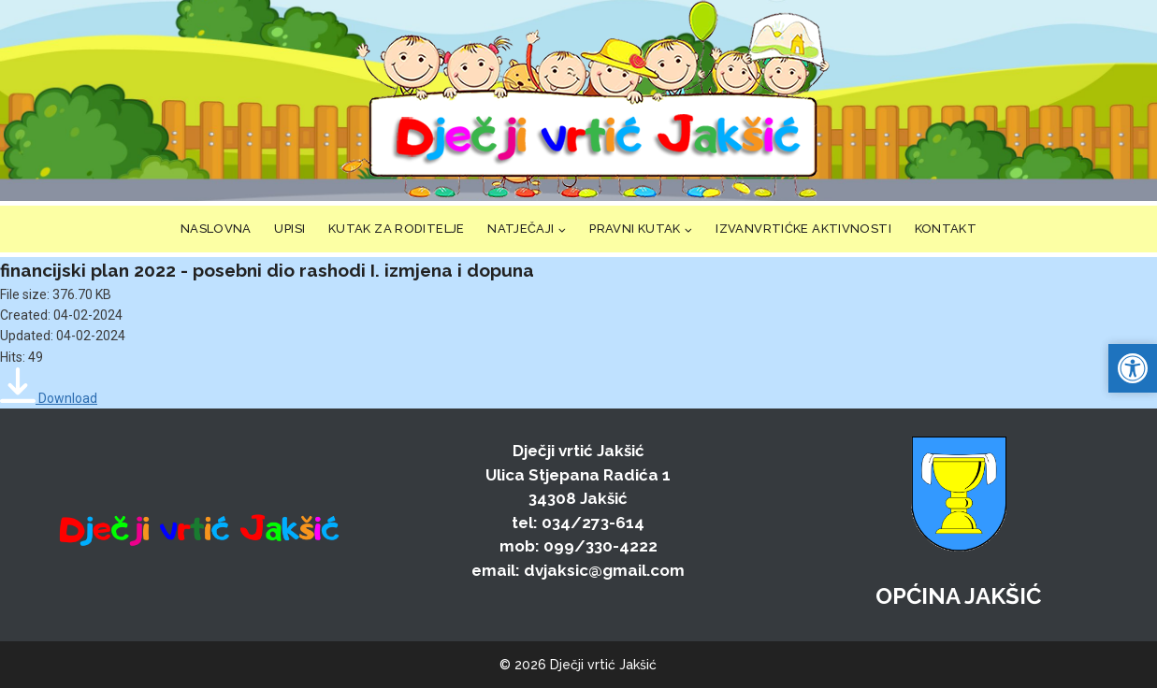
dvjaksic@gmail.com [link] (604, 570)
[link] (592, 100)
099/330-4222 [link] (600, 546)
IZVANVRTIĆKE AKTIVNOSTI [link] (803, 229)
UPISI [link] (289, 229)
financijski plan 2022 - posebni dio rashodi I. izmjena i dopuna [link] (267, 270)
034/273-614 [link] (593, 522)
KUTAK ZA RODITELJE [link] (396, 229)
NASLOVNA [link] (216, 229)
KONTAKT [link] (946, 229)
